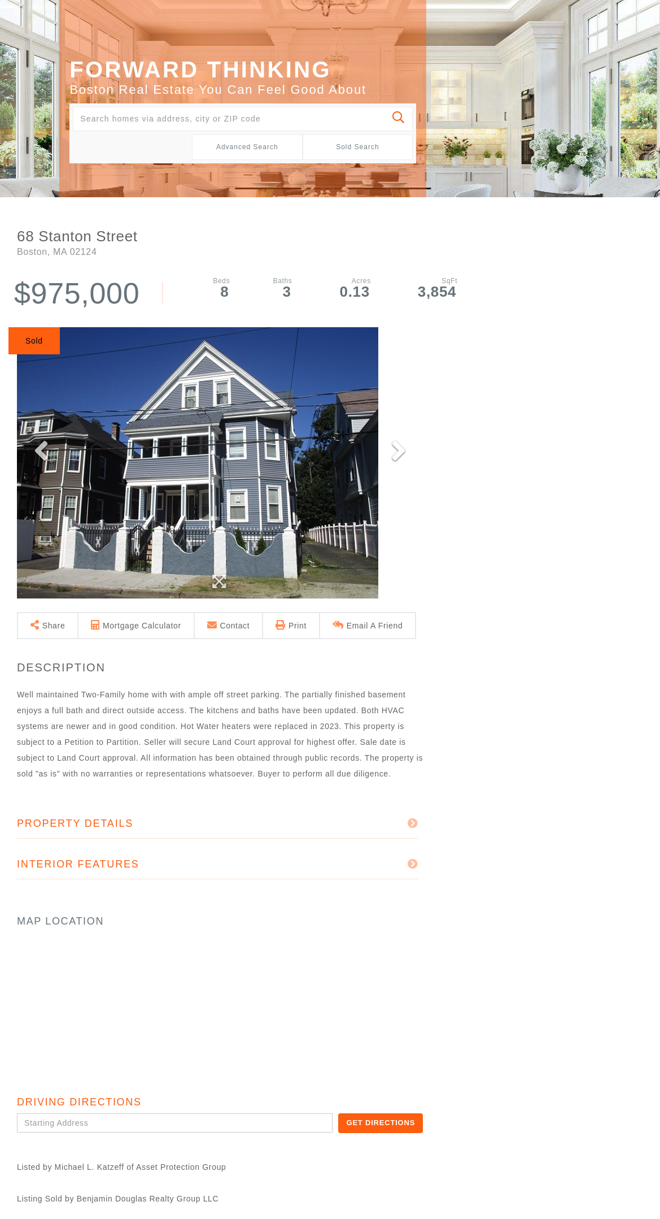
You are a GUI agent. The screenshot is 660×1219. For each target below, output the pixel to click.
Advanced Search (247, 147)
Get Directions (380, 1122)
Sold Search (357, 147)
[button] (399, 119)
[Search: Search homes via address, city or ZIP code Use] (243, 119)
